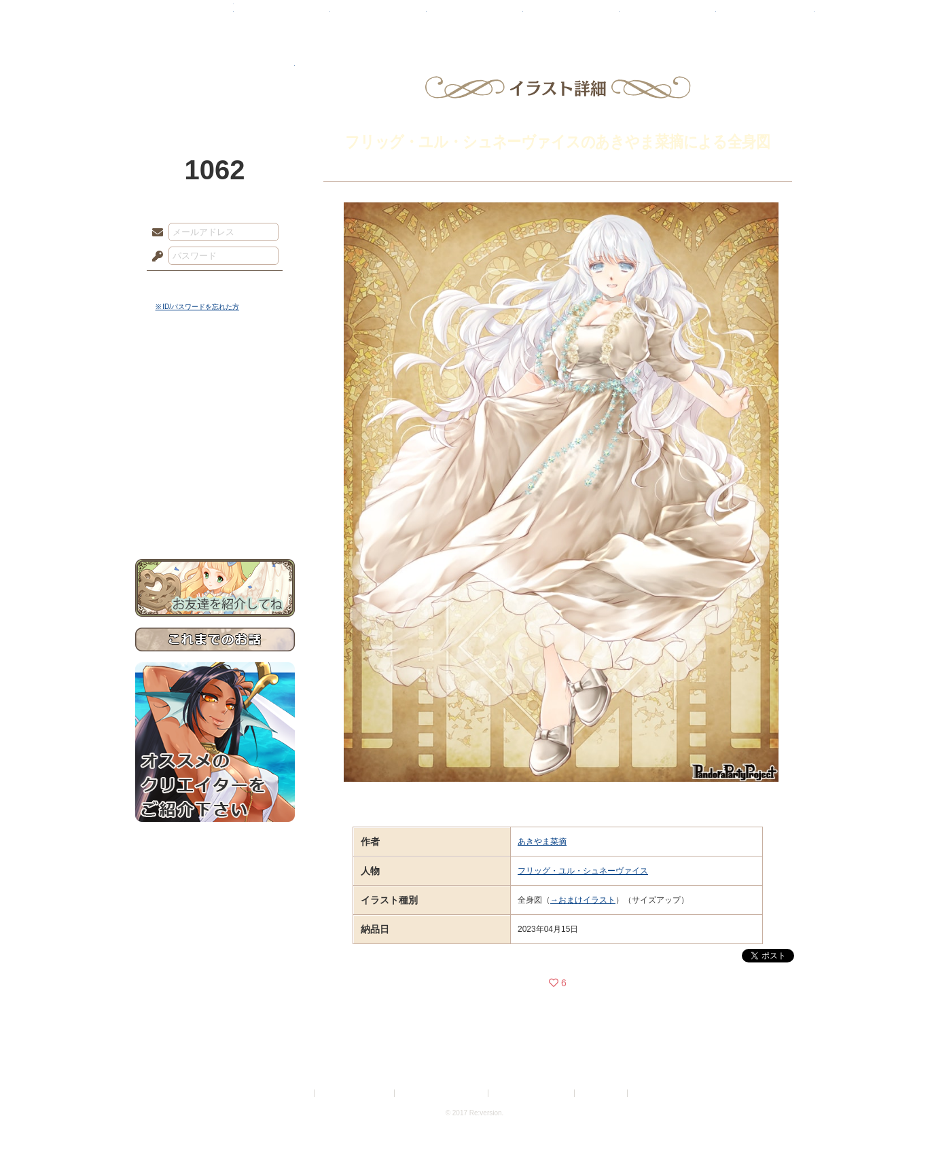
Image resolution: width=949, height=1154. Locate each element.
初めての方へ (215, 493)
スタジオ (571, 17)
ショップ (668, 17)
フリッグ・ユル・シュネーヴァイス (583, 871)
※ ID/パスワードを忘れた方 (198, 306)
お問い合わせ (215, 516)
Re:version (650, 1093)
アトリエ (475, 17)
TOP (184, 17)
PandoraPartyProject (215, 74)
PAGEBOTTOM (915, 1116)
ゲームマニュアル (215, 418)
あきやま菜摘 (542, 841)
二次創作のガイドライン (532, 1093)
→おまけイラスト (582, 900)
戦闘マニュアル (215, 472)
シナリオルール (215, 438)
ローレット (378, 17)
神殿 (282, 17)
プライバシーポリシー (355, 1093)
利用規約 (295, 1093)
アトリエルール (215, 455)
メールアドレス (154, 233)
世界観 (215, 370)
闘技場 (765, 17)
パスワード (154, 257)
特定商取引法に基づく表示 (442, 1093)
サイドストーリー (215, 394)
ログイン (182, 284)
